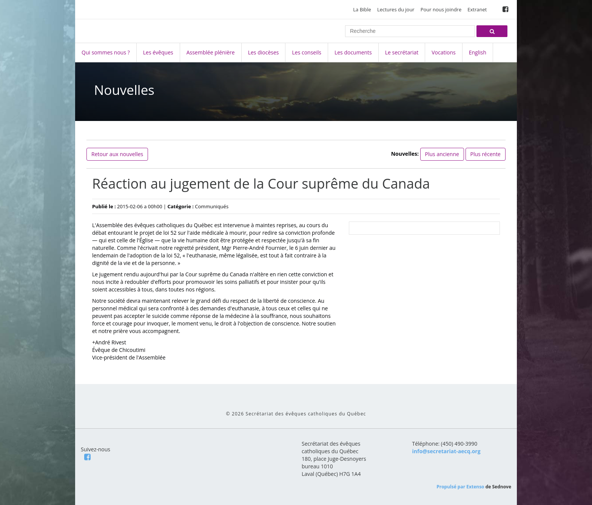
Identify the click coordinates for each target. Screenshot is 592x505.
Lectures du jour (396, 9)
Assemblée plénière (211, 52)
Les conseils (306, 52)
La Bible (362, 9)
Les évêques (158, 52)
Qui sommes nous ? (106, 52)
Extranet (477, 9)
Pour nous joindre (441, 9)
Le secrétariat (401, 52)
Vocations (443, 52)
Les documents (353, 52)
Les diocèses (263, 52)
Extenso (475, 486)
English (477, 52)
